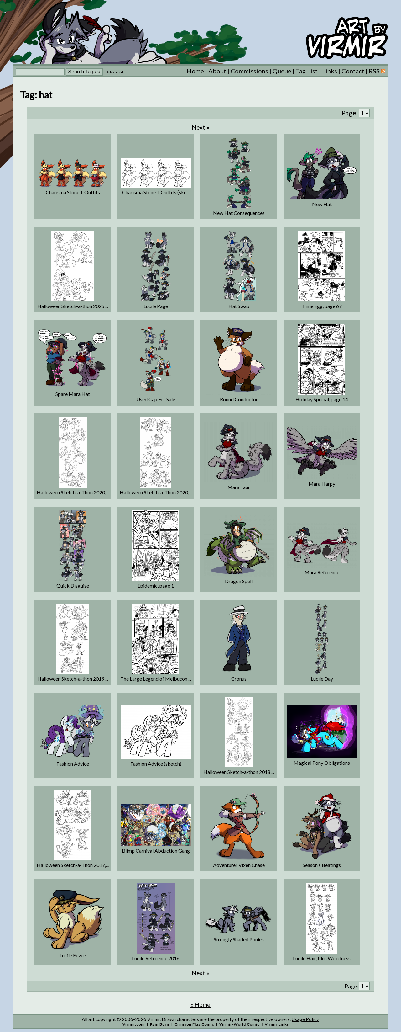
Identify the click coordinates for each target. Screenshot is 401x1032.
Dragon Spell (239, 581)
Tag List (307, 71)
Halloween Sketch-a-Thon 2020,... (73, 492)
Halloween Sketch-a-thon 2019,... (72, 679)
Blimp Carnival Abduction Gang (156, 851)
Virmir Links (277, 1024)
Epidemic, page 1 (156, 585)
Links (329, 71)
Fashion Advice (72, 764)
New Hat (322, 204)
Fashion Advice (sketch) (155, 764)
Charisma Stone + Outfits (73, 192)
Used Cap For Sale (155, 399)
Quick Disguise (72, 585)
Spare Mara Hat (72, 394)
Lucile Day (322, 679)
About (217, 71)
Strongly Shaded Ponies (239, 939)
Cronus (239, 679)
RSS (377, 71)
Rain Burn (159, 1024)
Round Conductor (239, 399)
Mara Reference (322, 572)
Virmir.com (133, 1024)
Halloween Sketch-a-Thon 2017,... (73, 865)
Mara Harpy (322, 484)
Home (195, 71)
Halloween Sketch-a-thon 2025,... (72, 306)
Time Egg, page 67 (322, 306)
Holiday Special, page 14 (321, 399)
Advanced (114, 72)
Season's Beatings (322, 865)
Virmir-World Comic (239, 1024)
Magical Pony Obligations (322, 763)
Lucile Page (155, 306)
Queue (282, 71)
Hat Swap (238, 306)
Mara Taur (238, 487)
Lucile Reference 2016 (156, 958)
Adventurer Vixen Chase (239, 865)
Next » (200, 127)
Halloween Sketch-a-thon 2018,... (238, 772)
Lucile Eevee (73, 955)
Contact (352, 71)
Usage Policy (305, 1019)
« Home (200, 1004)
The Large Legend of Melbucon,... (155, 679)
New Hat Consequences (239, 213)
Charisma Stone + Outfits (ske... (155, 192)
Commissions (249, 71)
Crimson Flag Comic (194, 1024)
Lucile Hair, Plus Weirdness (322, 958)
